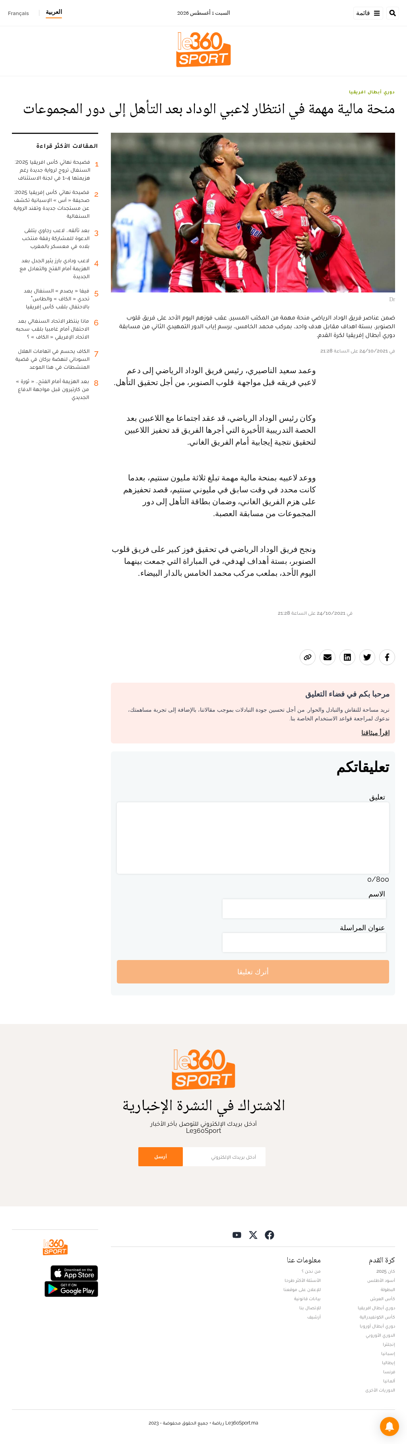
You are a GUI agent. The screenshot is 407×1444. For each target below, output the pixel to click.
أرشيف (314, 1317)
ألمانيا (389, 1381)
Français (18, 13)
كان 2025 (385, 1271)
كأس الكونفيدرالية (377, 1317)
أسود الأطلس (381, 1280)
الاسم (376, 894)
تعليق (377, 797)
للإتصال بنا (310, 1307)
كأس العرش (382, 1298)
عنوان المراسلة (362, 927)
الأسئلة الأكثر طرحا (303, 1280)
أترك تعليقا (253, 972)
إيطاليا (388, 1362)
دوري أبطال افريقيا (372, 92)
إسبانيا (388, 1353)
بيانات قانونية (307, 1298)
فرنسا (389, 1371)
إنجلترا (389, 1344)
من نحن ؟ (311, 1271)
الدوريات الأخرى (380, 1390)
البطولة (388, 1289)
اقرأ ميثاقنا (375, 733)
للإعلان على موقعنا (302, 1289)
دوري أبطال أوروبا (377, 1326)
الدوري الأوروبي (380, 1335)
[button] (389, 1426)
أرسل (160, 1156)
